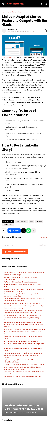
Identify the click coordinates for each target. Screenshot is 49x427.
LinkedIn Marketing (14, 12)
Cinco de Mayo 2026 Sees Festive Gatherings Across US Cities (24, 329)
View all (42, 237)
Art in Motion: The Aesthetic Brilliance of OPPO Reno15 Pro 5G (24, 364)
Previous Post (8, 245)
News (31, 221)
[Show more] (33, 230)
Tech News (39, 221)
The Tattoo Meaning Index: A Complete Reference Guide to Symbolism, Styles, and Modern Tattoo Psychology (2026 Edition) (23, 355)
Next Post (42, 245)
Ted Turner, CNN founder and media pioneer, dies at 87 (21, 282)
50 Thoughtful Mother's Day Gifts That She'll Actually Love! (23, 315)
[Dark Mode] (41, 4)
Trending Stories (8, 224)
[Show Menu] (3, 4)
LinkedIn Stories (8, 57)
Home (4, 12)
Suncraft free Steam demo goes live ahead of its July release (23, 303)
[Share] (45, 30)
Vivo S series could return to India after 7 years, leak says (22, 376)
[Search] (46, 4)
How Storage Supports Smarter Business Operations (21, 341)
